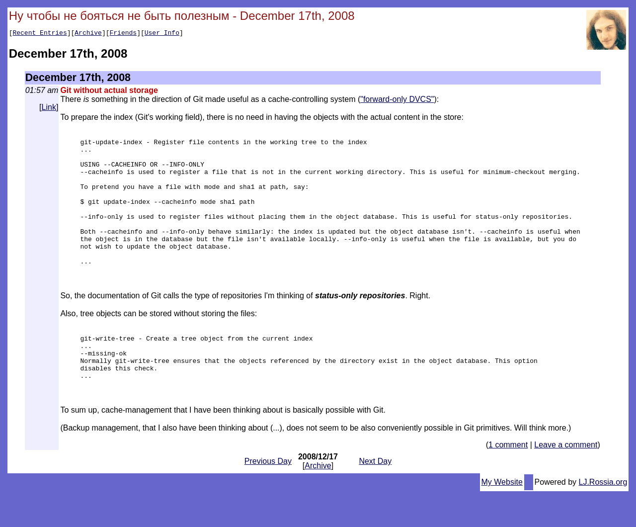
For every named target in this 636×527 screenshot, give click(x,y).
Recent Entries (39, 33)
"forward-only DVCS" (397, 100)
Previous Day (268, 497)
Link (49, 108)
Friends (123, 33)
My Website (502, 518)
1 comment (508, 480)
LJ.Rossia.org (603, 518)
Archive (88, 33)
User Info (162, 33)
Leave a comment (565, 480)
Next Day (375, 497)
